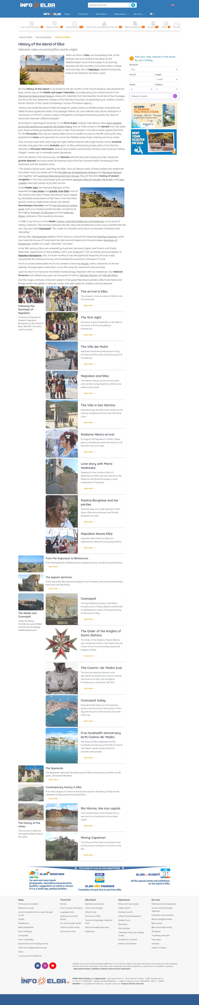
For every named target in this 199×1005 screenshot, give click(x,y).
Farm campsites (26, 941)
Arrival (132, 76)
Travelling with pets (160, 937)
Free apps (156, 941)
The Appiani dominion (59, 579)
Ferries (63, 906)
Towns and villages (94, 910)
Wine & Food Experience (129, 918)
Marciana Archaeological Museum (36, 98)
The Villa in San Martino (98, 407)
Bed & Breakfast (26, 929)
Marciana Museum (111, 174)
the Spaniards (39, 238)
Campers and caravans (163, 917)
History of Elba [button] (63, 39)
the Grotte (107, 181)
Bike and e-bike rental (162, 929)
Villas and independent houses (32, 949)
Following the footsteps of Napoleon (26, 311)
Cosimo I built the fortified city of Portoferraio (80, 223)
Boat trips (122, 926)
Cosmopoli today (93, 702)
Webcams (90, 933)
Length (158, 76)
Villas (20, 953)
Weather (156, 945)
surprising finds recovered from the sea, (58, 177)
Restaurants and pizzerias (164, 906)
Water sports (124, 910)
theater (85, 265)
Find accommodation (28, 906)
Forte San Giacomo (107, 238)
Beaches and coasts (94, 906)
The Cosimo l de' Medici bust (101, 670)
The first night (91, 319)
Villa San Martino (88, 277)
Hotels (21, 921)
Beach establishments (162, 921)
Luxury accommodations (30, 958)
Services (130, 15)
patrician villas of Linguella (87, 181)
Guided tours (124, 922)
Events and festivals (127, 945)
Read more (89, 308)
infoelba (76, 986)
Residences (23, 925)
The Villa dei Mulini (94, 349)
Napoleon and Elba (95, 378)
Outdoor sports (125, 914)
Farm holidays (25, 933)
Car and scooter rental (70, 925)
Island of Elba (25, 39)
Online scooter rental (70, 929)
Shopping (156, 933)
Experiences (113, 15)
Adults (132, 86)
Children (159, 86)
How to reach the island (71, 910)
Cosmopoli (88, 600)
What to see (90, 914)
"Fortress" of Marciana (42, 214)
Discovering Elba (43, 39)
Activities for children (127, 941)
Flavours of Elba (93, 918)
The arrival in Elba (94, 293)
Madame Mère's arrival (97, 436)
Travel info (75, 15)
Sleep (60, 15)
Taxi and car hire (68, 933)
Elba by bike (124, 930)
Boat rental (157, 925)
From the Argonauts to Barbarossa (67, 560)
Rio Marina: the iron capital (100, 810)
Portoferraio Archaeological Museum (77, 174)
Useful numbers (159, 949)
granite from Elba (59, 193)
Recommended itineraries (97, 929)
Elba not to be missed (128, 906)
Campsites (23, 937)
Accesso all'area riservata (132, 986)
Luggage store (67, 914)
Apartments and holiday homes (33, 945)
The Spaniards (54, 770)
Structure (133, 66)
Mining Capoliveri (93, 840)
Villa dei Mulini (110, 277)
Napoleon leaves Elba (96, 536)
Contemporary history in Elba (63, 789)
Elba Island (94, 15)
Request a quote (154, 98)
